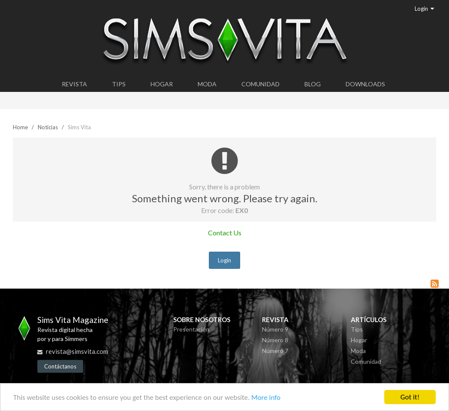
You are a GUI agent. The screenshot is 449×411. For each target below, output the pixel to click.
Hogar (162, 84)
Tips (119, 84)
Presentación (191, 329)
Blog (312, 84)
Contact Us (224, 232)
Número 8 (275, 340)
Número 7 (275, 350)
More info (265, 397)
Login (424, 8)
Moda (207, 84)
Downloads (365, 84)
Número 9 (275, 329)
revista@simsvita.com (77, 351)
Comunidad (260, 84)
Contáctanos (60, 366)
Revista (74, 84)
